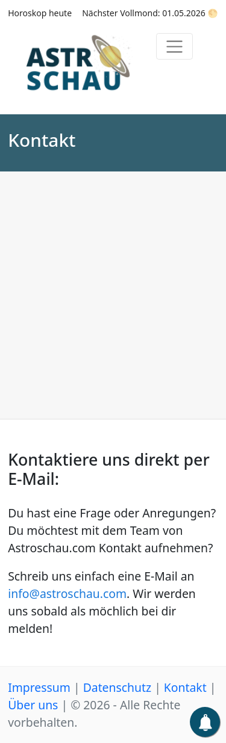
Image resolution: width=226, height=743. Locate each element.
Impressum (39, 687)
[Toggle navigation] (174, 46)
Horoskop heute (40, 13)
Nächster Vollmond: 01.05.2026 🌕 (150, 13)
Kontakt (185, 687)
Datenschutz (117, 687)
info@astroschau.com (67, 593)
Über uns (33, 705)
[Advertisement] (113, 299)
